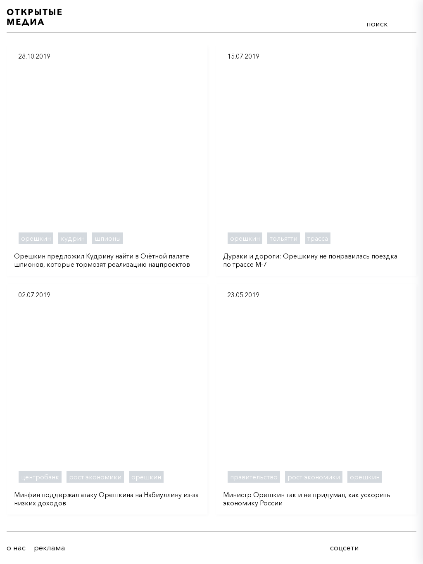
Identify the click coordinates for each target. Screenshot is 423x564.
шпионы (108, 238)
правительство (254, 477)
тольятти (283, 238)
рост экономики (95, 477)
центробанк (40, 477)
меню (406, 22)
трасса (317, 238)
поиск (376, 23)
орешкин (36, 238)
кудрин (73, 238)
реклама (49, 548)
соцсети (344, 548)
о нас (16, 548)
